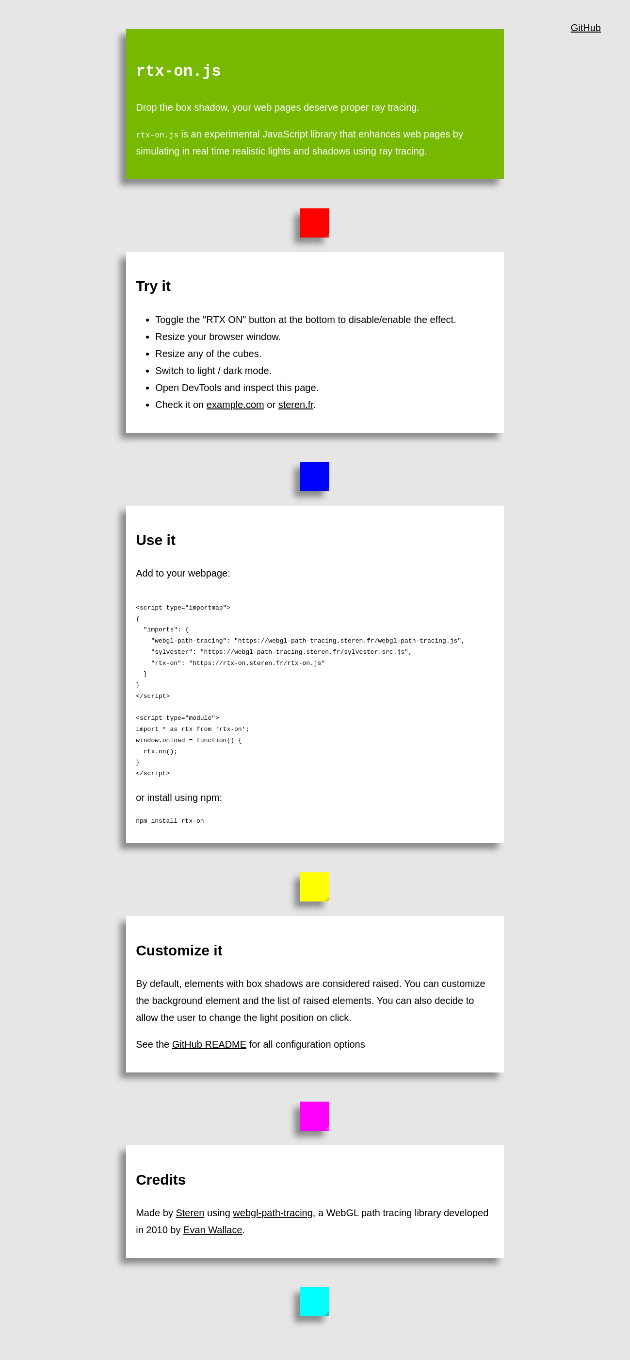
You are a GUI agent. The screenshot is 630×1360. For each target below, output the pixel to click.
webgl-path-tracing (273, 1212)
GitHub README (209, 1044)
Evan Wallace (212, 1229)
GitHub (586, 27)
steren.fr (295, 404)
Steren (190, 1212)
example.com (235, 404)
